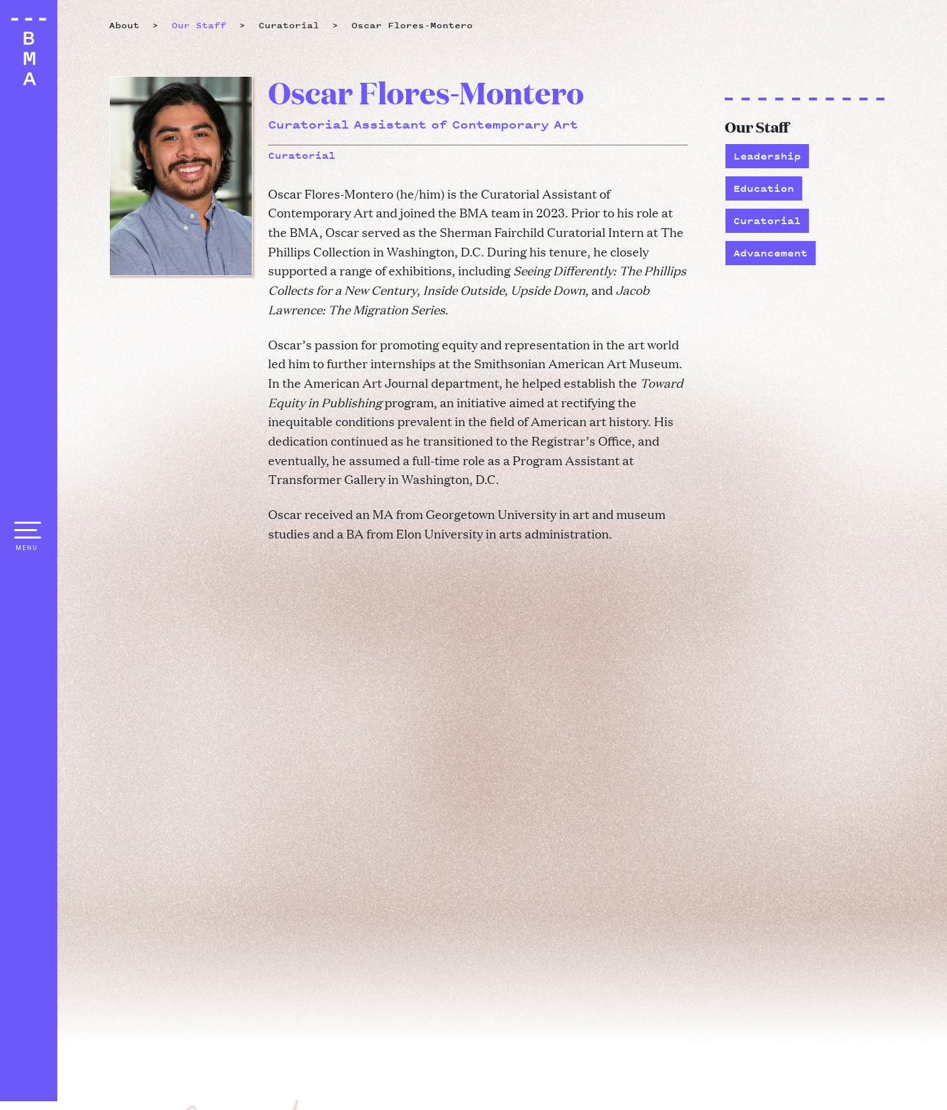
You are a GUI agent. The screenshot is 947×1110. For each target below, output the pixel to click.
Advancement (770, 253)
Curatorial (767, 220)
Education (763, 188)
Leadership (767, 156)
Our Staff (199, 25)
